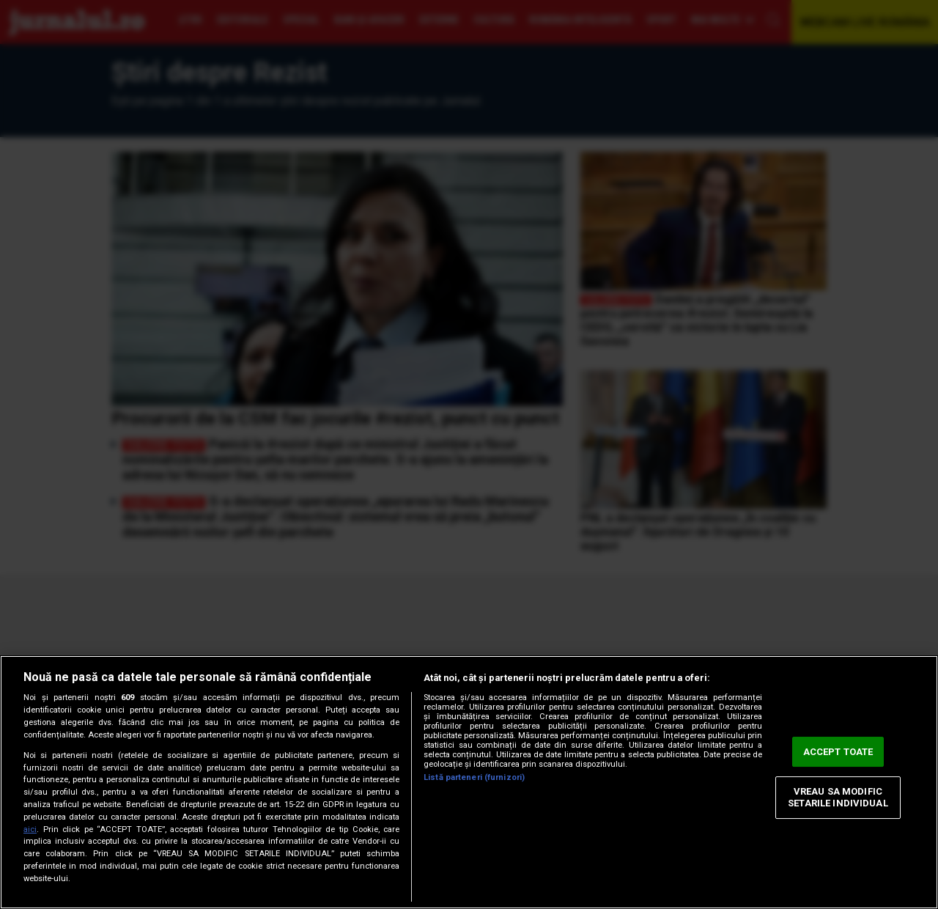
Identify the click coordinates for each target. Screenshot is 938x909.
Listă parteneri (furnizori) (474, 777)
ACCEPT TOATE (838, 751)
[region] (469, 782)
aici (30, 829)
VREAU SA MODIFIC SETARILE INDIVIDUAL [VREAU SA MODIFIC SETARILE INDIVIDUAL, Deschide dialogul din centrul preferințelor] (837, 798)
